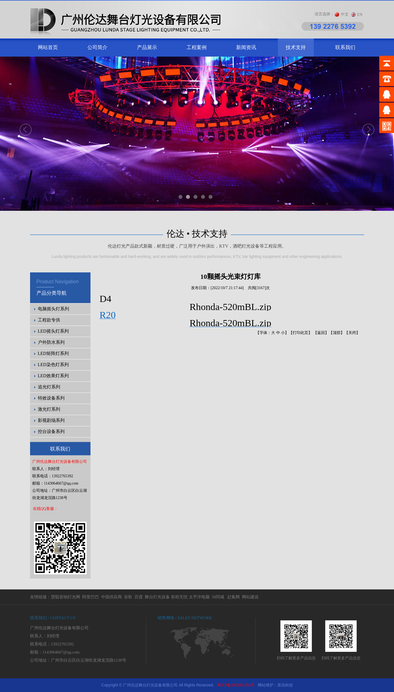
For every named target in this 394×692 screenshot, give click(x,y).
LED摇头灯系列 (53, 331)
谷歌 (128, 597)
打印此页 (300, 333)
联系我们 (345, 47)
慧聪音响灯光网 (65, 597)
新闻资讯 (246, 47)
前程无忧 (179, 597)
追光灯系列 (49, 386)
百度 (138, 597)
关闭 (352, 333)
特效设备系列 (51, 398)
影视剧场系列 (51, 420)
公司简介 (97, 47)
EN (360, 15)
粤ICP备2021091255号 (235, 685)
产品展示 (147, 47)
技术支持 (296, 47)
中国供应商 (111, 597)
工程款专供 (49, 320)
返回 (321, 333)
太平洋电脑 (199, 597)
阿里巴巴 (90, 597)
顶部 (337, 333)
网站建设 (250, 597)
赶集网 (233, 597)
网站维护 (265, 685)
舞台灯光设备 (157, 597)
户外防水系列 (51, 342)
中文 (345, 14)
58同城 (218, 597)
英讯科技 (285, 685)
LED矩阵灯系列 (53, 353)
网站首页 (48, 47)
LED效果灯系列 (53, 375)
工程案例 (197, 47)
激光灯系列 (49, 409)
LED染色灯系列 (53, 364)
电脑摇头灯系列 (53, 308)
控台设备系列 (51, 431)
